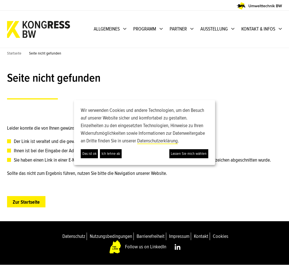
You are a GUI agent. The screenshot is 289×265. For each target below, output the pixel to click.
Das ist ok (89, 153)
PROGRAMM (144, 29)
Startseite (14, 53)
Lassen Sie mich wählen (189, 153)
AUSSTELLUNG (214, 29)
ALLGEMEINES (107, 29)
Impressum (179, 236)
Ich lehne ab (111, 153)
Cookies (220, 236)
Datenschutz (73, 236)
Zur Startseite (26, 202)
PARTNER (178, 29)
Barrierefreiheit (151, 236)
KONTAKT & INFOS (258, 29)
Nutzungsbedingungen (111, 236)
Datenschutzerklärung (157, 141)
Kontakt (201, 236)
